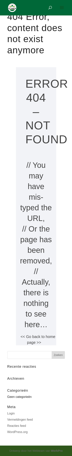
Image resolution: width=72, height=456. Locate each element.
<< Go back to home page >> (38, 340)
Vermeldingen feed (20, 419)
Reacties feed (16, 425)
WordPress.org (17, 432)
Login (11, 413)
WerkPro (57, 450)
